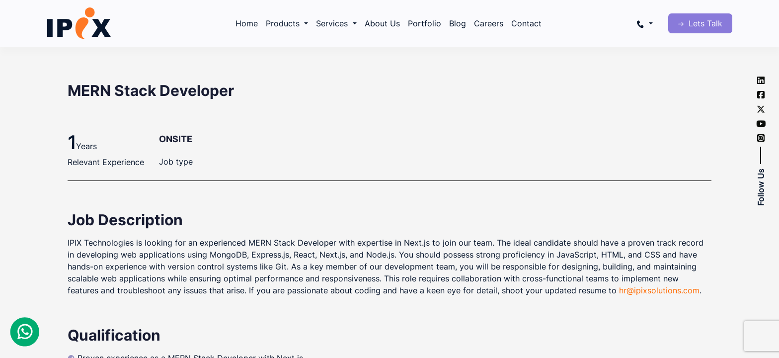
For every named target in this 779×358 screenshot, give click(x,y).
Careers (488, 23)
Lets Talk (700, 23)
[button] (644, 23)
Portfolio (424, 23)
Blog (457, 23)
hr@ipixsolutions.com (659, 290)
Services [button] (333, 23)
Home (246, 23)
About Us (382, 23)
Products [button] (284, 23)
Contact (526, 23)
